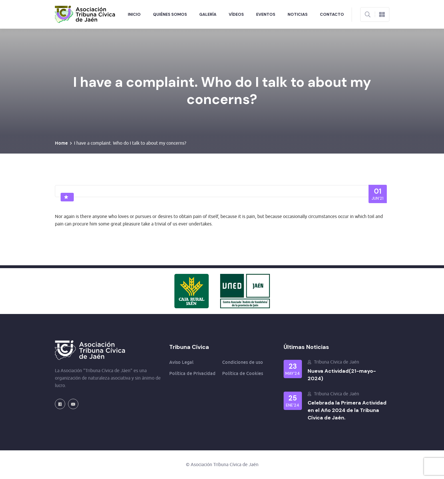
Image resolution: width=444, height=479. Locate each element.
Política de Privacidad (192, 373)
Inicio (134, 14)
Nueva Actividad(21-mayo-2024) (342, 375)
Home (61, 143)
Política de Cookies (242, 373)
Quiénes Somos (170, 14)
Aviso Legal (181, 362)
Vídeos (236, 14)
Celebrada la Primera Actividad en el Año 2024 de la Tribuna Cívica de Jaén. (347, 410)
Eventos (265, 14)
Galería (207, 14)
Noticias (298, 14)
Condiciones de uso (242, 362)
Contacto (332, 14)
